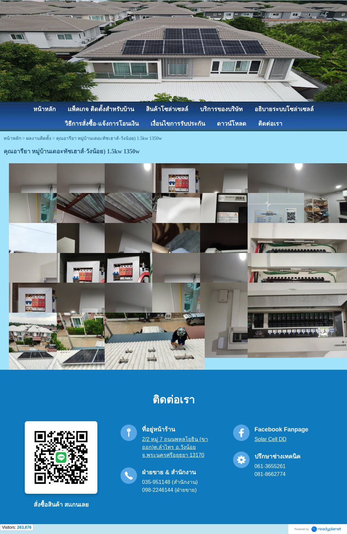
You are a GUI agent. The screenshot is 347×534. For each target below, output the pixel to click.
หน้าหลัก (12, 138)
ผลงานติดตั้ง (38, 138)
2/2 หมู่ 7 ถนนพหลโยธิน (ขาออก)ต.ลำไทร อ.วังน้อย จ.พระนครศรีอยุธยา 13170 (175, 447)
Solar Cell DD (271, 439)
